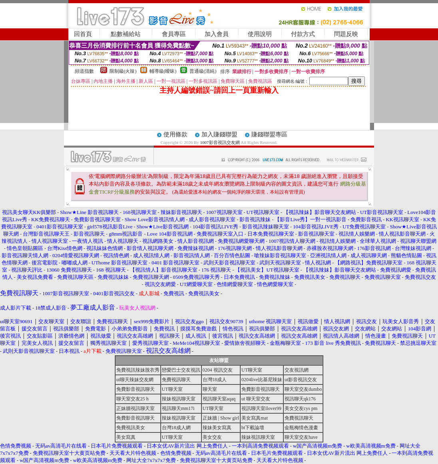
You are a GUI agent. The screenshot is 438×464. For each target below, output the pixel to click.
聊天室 (210, 389)
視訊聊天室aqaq (219, 399)
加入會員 (217, 34)
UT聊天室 (251, 370)
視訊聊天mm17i (178, 408)
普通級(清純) (203, 71)
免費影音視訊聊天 (135, 389)
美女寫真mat (254, 418)
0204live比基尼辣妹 (261, 379)
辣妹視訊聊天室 (178, 399)
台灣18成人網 (176, 427)
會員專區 (174, 34)
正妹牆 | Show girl (221, 418)
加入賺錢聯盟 (219, 134)
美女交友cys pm (301, 408)
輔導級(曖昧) (163, 71)
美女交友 (212, 437)
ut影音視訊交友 (301, 379)
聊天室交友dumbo (303, 389)
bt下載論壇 (252, 427)
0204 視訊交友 (218, 370)
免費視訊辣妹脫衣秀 (137, 370)
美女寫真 (125, 437)
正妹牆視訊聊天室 (135, 408)
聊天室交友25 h (132, 399)
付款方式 (303, 34)
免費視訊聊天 (176, 379)
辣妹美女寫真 (217, 427)
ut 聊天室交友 (255, 399)
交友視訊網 (297, 370)
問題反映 (346, 34)
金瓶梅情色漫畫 (301, 427)
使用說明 (260, 34)
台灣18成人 (215, 379)
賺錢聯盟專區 (269, 134)
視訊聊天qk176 (300, 399)
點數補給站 (126, 34)
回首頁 (83, 34)
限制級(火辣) (123, 71)
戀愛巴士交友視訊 (181, 370)
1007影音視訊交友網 (220, 142)
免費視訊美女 (130, 427)
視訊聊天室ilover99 (261, 408)
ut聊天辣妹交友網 (134, 379)
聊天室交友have (301, 437)
